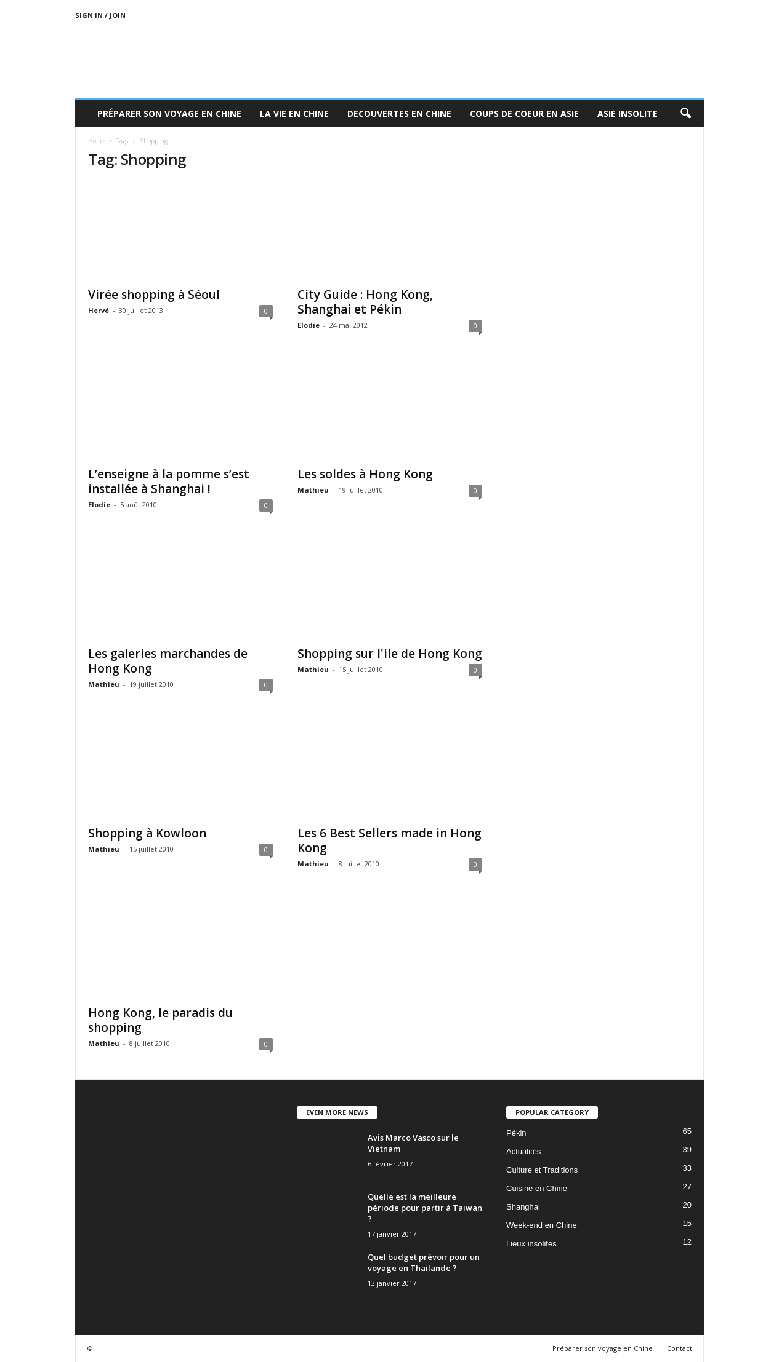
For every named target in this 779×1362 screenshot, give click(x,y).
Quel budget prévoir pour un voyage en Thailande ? (424, 1262)
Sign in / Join (100, 15)
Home (96, 141)
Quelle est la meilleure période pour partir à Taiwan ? (425, 1207)
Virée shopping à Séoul (154, 295)
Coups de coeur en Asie (524, 113)
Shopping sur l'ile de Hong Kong (389, 654)
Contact (679, 1348)
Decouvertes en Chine (399, 113)
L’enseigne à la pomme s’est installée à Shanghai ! (168, 481)
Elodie (308, 325)
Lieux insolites (531, 1243)
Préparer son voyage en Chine (169, 113)
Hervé (98, 310)
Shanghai (523, 1206)
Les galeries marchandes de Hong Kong (168, 661)
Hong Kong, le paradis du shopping (160, 1020)
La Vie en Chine (294, 113)
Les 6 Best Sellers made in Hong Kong (389, 840)
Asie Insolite (627, 113)
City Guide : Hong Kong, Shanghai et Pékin (365, 302)
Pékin (516, 1133)
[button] (685, 113)
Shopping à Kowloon (147, 833)
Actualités (523, 1151)
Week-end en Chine (541, 1225)
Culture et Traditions (542, 1169)
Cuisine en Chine (536, 1188)
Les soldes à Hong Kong (365, 474)
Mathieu (313, 489)
